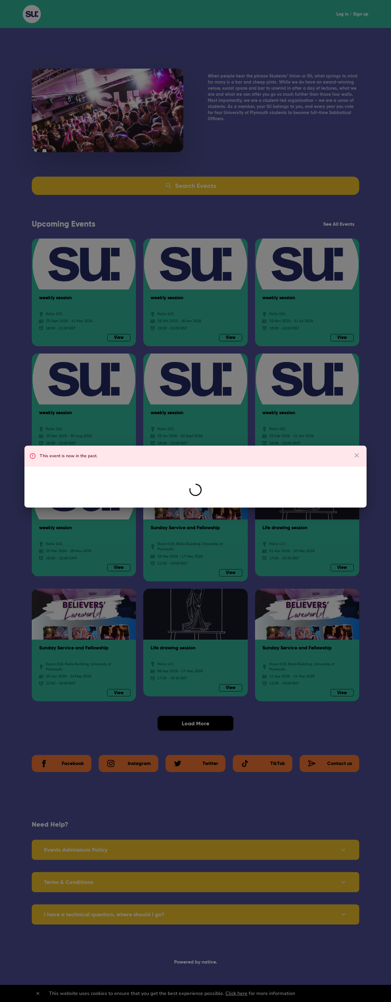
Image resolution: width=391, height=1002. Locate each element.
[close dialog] (356, 455)
